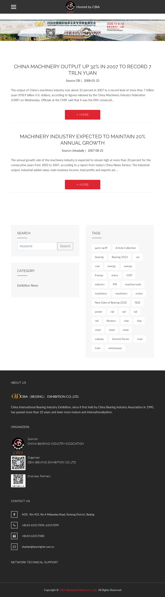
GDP (129, 275)
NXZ (137, 302)
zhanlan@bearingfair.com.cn (38, 546)
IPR (115, 284)
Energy (99, 275)
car (138, 257)
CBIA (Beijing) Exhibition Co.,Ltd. (78, 590)
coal (97, 266)
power (98, 311)
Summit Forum (120, 339)
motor (139, 293)
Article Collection (125, 248)
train (140, 339)
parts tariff (101, 248)
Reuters (111, 320)
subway (99, 339)
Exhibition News (27, 285)
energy (112, 266)
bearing (99, 257)
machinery (101, 293)
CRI (78, 80)
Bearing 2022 (120, 257)
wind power (115, 348)
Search (65, 246)
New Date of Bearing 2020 (111, 302)
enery (115, 275)
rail (112, 311)
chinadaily (78, 150)
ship (126, 320)
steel (98, 330)
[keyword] (37, 246)
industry (100, 284)
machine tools (133, 284)
